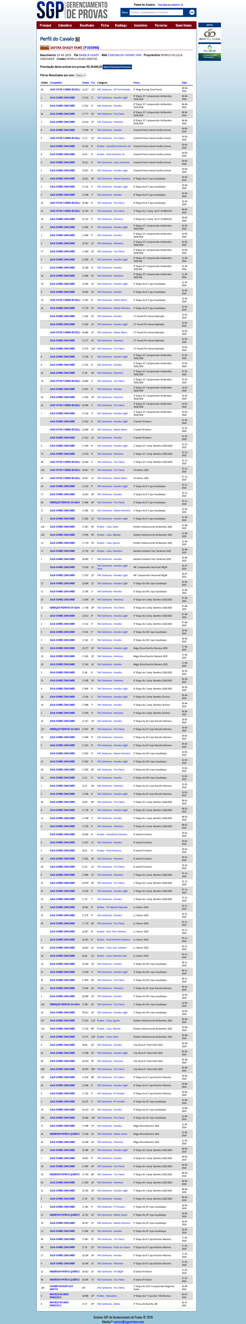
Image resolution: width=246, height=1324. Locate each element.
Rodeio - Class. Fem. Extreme (111, 947)
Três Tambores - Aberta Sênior (112, 299)
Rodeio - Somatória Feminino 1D (114, 146)
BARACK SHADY (89, 55)
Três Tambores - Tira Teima (110, 113)
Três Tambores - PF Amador (111, 1093)
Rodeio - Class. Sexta (107, 526)
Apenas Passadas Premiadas (117, 67)
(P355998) (91, 47)
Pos (93, 82)
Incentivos (140, 25)
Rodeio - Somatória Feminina (112, 834)
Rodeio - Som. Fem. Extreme (111, 931)
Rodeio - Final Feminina (109, 850)
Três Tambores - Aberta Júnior (112, 1133)
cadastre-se (177, 4)
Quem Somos (184, 25)
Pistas (105, 25)
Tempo (85, 82)
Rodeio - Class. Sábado (109, 534)
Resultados (87, 25)
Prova (136, 82)
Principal (45, 25)
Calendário (65, 25)
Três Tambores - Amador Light (112, 97)
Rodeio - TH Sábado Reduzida (112, 907)
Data (184, 82)
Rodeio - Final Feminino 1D (111, 154)
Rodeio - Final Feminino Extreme (113, 939)
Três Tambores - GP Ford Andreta (113, 89)
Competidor (56, 82)
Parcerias (161, 25)
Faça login (163, 4)
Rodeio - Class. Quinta (108, 542)
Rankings (121, 25)
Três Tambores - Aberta (108, 1303)
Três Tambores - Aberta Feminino (113, 178)
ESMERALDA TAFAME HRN (124, 55)
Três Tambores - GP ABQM (110, 1271)
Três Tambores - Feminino (110, 121)
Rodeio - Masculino (107, 1295)
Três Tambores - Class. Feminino (113, 162)
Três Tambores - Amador (109, 105)
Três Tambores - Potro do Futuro (113, 1247)
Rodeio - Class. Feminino (109, 550)
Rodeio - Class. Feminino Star (112, 955)
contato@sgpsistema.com (128, 1321)
